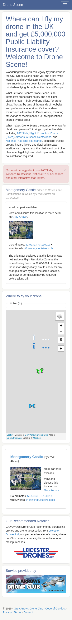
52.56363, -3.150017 (38, 244)
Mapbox (37, 438)
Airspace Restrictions (38, 137)
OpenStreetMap (14, 438)
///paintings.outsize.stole (38, 248)
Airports (20, 137)
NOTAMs (22, 133)
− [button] (61, 332)
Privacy (7, 612)
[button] (61, 340)
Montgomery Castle (26, 457)
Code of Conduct (55, 608)
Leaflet (10, 435)
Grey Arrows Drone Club (36, 435)
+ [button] (61, 326)
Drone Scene (13, 5)
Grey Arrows (19, 216)
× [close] (65, 170)
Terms (17, 612)
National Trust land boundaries (24, 140)
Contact (28, 612)
